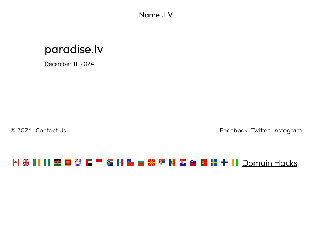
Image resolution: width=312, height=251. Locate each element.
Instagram (287, 130)
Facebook (234, 130)
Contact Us (51, 130)
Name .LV (156, 14)
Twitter (260, 130)
